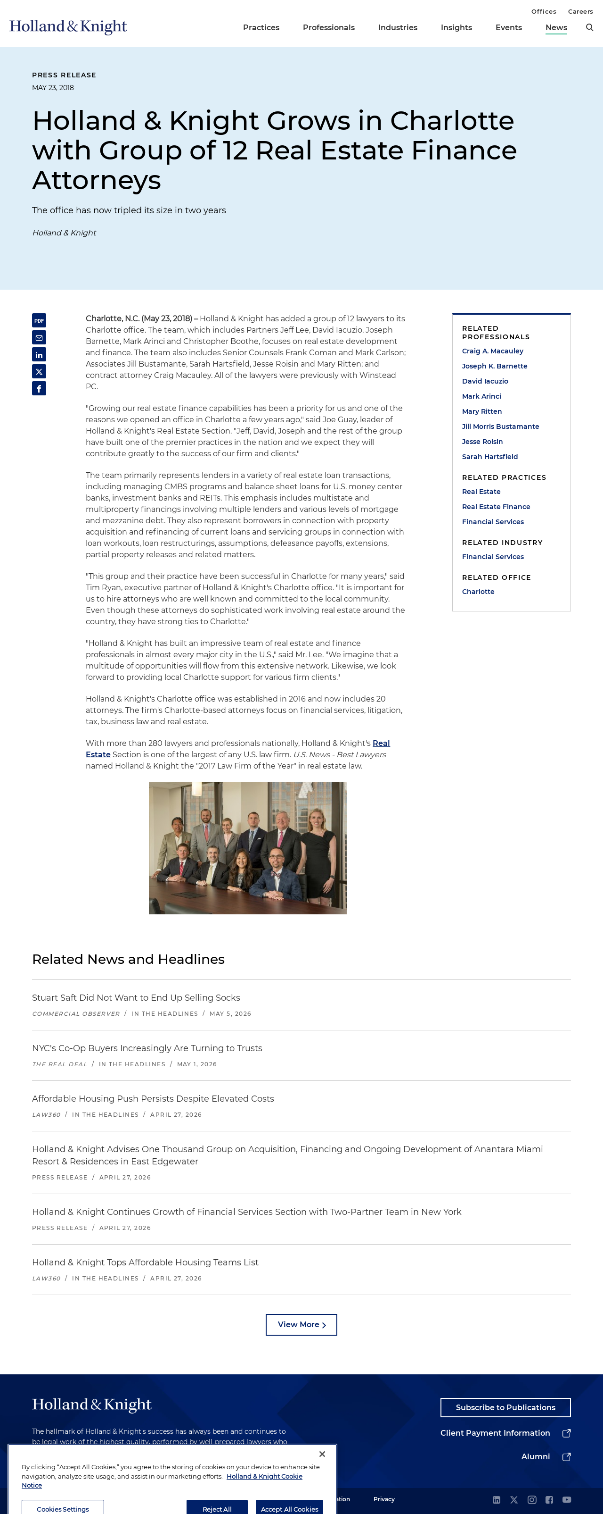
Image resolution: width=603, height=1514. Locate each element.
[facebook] (549, 1500)
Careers (581, 11)
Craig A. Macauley (492, 351)
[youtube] (566, 1500)
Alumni (536, 1456)
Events (509, 27)
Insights (456, 27)
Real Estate (481, 491)
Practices (261, 27)
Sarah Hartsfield (490, 456)
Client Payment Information (495, 1433)
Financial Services (493, 522)
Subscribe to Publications (505, 1407)
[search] (590, 27)
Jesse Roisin (482, 441)
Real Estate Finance (496, 506)
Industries (397, 27)
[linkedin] (496, 1500)
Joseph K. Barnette (495, 366)
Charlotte (478, 591)
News (556, 27)
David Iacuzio (485, 381)
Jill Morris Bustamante (500, 426)
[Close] (322, 1485)
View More (298, 1324)
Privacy (384, 1499)
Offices (543, 11)
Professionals (329, 27)
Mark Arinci (481, 396)
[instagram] (532, 1500)
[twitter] (514, 1500)
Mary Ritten (482, 411)
